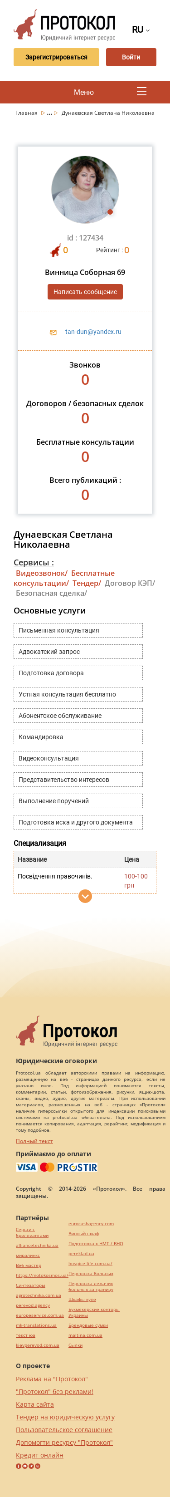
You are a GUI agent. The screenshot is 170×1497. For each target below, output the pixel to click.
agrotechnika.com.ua (38, 1295)
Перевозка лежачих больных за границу (90, 1286)
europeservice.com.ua (40, 1315)
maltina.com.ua (85, 1335)
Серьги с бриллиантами (32, 1232)
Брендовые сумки (88, 1325)
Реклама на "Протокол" (52, 1378)
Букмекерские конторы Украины (94, 1312)
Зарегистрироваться (56, 57)
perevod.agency (33, 1305)
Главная (27, 113)
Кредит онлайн (39, 1455)
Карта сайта (35, 1404)
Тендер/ (87, 583)
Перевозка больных (90, 1273)
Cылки (75, 1345)
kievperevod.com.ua (37, 1345)
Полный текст (34, 1141)
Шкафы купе (82, 1299)
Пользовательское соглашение (64, 1429)
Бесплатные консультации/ (64, 578)
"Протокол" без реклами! (54, 1391)
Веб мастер (28, 1265)
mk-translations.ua (36, 1325)
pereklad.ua (81, 1253)
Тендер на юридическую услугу (65, 1417)
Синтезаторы (30, 1285)
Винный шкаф (83, 1234)
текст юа (25, 1335)
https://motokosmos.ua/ (42, 1275)
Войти (131, 57)
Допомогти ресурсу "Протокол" (64, 1442)
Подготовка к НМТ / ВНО (95, 1244)
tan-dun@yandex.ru (93, 331)
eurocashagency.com (91, 1224)
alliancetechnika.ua (37, 1245)
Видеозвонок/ (42, 573)
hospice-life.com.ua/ (90, 1263)
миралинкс (28, 1255)
